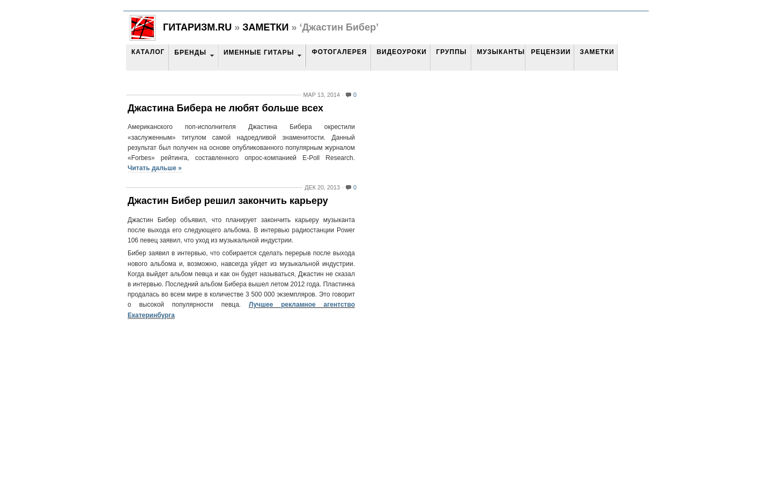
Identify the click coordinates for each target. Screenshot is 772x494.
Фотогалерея (339, 52)
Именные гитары (259, 52)
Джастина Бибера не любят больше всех (225, 108)
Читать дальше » (155, 168)
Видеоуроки (401, 52)
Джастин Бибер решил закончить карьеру (228, 200)
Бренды (190, 52)
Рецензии (550, 52)
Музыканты (500, 52)
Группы (451, 52)
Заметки (265, 27)
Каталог (148, 52)
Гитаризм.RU (197, 27)
